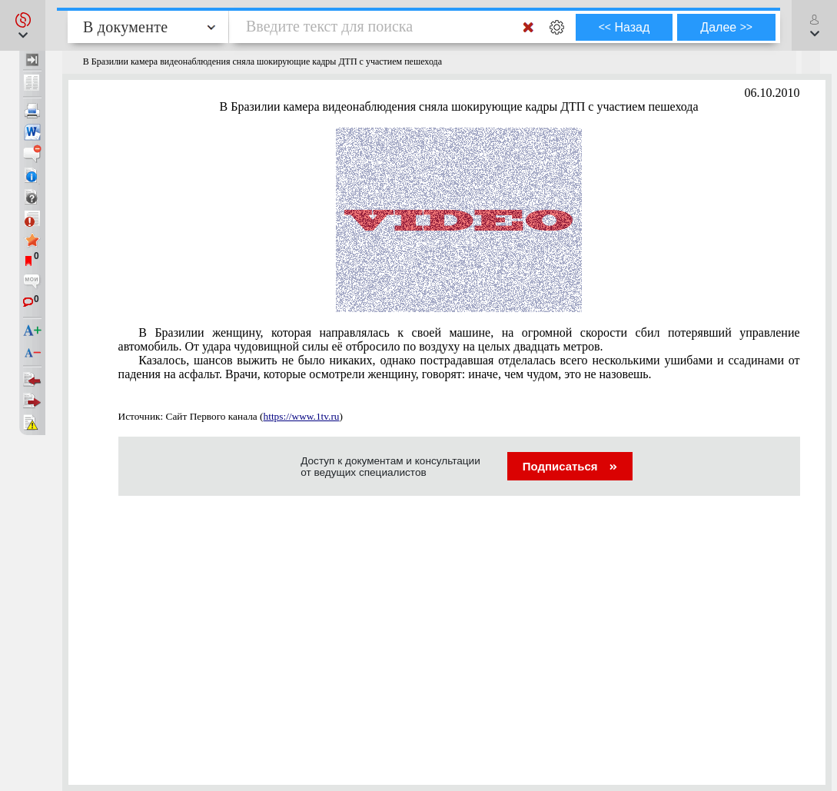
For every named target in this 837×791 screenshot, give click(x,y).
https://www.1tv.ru (302, 416)
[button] (22, 25)
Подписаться (570, 466)
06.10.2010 (772, 92)
